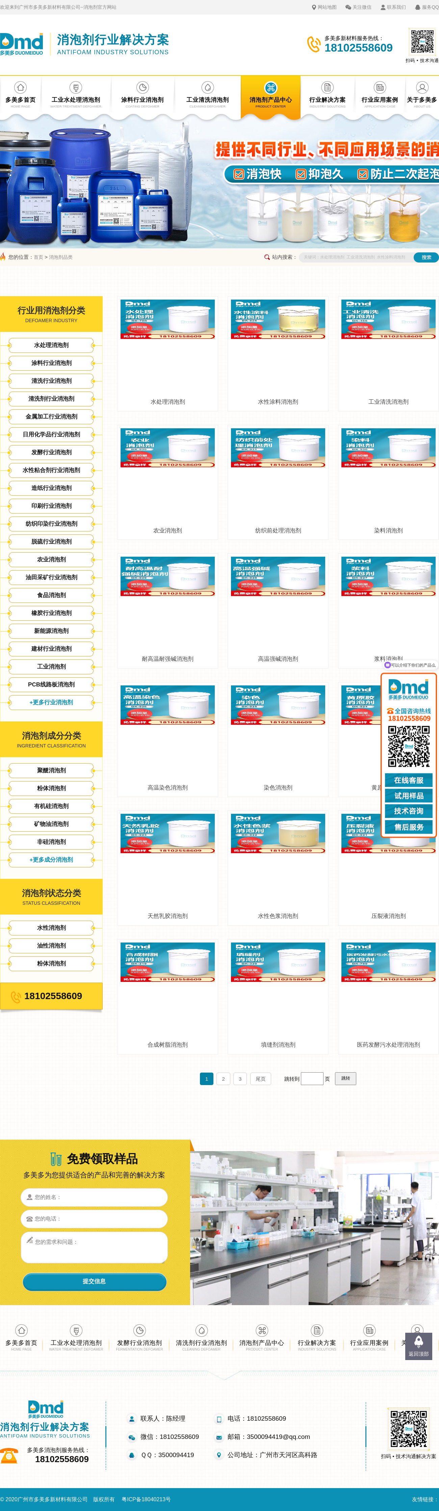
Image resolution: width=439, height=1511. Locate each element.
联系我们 (396, 7)
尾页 (261, 1079)
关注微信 (362, 7)
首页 (38, 257)
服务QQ (430, 7)
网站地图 (327, 7)
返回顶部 (419, 1354)
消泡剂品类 (61, 257)
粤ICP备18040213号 (146, 1499)
